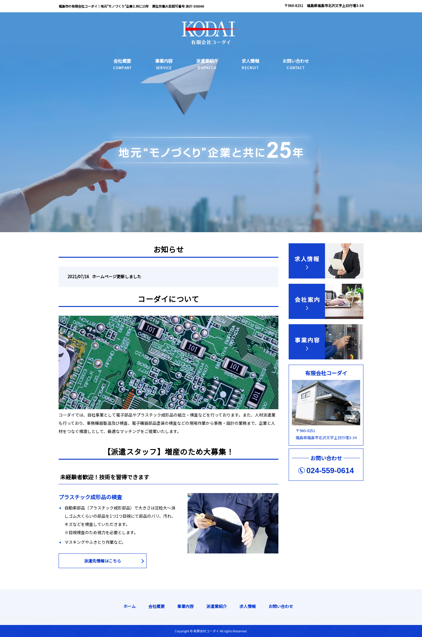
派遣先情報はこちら (102, 561)
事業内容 (185, 606)
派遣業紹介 (216, 606)
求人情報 (247, 606)
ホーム (129, 606)
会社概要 (156, 606)
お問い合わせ (280, 606)
